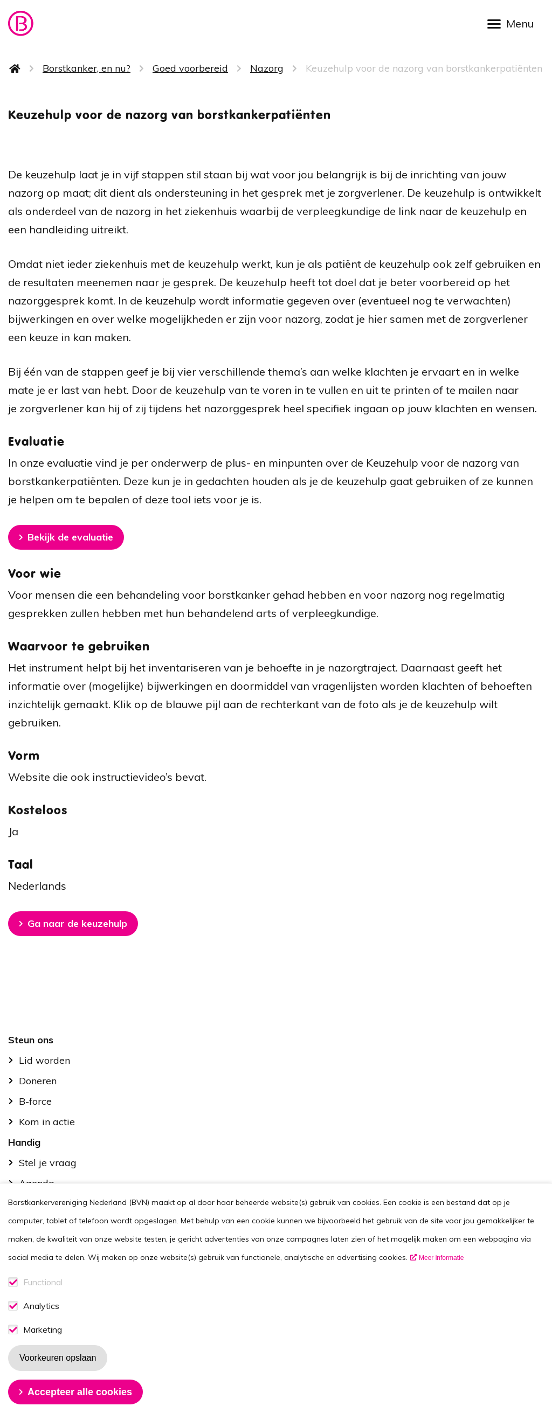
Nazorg (267, 68)
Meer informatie (441, 1276)
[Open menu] (514, 22)
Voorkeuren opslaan (57, 1376)
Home (15, 68)
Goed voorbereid (190, 68)
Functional (43, 1301)
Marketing (42, 1348)
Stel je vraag (48, 1162)
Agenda (36, 1183)
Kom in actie (47, 1122)
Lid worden (44, 1060)
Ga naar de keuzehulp (77, 923)
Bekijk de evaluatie (70, 537)
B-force (35, 1101)
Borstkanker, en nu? (86, 68)
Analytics (41, 1324)
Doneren (38, 1081)
